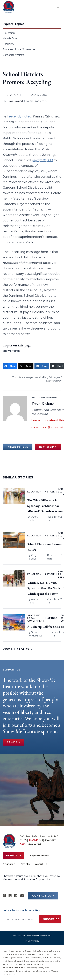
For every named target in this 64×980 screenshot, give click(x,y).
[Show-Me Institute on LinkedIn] (15, 895)
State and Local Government (20, 49)
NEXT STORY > (47, 447)
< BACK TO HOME (18, 447)
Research (9, 864)
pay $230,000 (42, 160)
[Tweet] (25, 366)
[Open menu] (57, 6)
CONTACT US (43, 895)
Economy (8, 43)
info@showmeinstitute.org (31, 964)
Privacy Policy (32, 940)
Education (9, 33)
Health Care (10, 38)
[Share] (10, 366)
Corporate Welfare (13, 54)
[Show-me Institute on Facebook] (4, 895)
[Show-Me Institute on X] (10, 895)
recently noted (20, 116)
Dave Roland (15, 101)
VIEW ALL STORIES (17, 649)
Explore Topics (39, 855)
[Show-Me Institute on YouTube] (22, 895)
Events (25, 864)
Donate (13, 742)
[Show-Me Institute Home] (9, 7)
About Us (41, 864)
